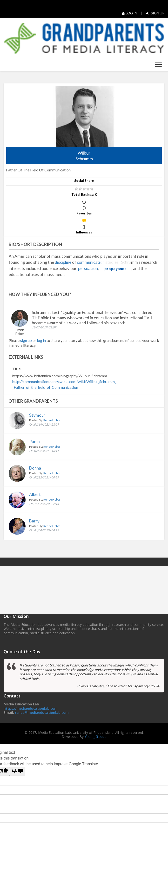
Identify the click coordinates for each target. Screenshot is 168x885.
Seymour (37, 415)
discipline (63, 262)
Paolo (34, 441)
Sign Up (155, 13)
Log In (129, 13)
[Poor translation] (17, 771)
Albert (35, 494)
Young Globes (95, 736)
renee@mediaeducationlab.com (42, 712)
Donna (35, 468)
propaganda (115, 268)
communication (91, 262)
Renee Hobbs (51, 420)
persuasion (88, 268)
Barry (34, 520)
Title (16, 368)
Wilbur (84, 156)
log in (42, 340)
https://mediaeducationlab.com (31, 708)
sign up (26, 340)
